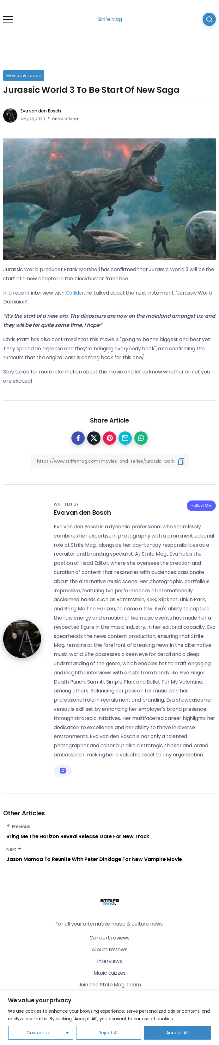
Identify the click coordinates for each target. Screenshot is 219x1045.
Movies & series (23, 75)
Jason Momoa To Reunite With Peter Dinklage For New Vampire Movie (94, 859)
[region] (109, 1018)
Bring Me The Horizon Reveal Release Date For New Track (77, 836)
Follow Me (201, 505)
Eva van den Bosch (41, 111)
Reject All (109, 1032)
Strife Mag (109, 19)
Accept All (177, 1032)
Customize (39, 1032)
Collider (75, 292)
